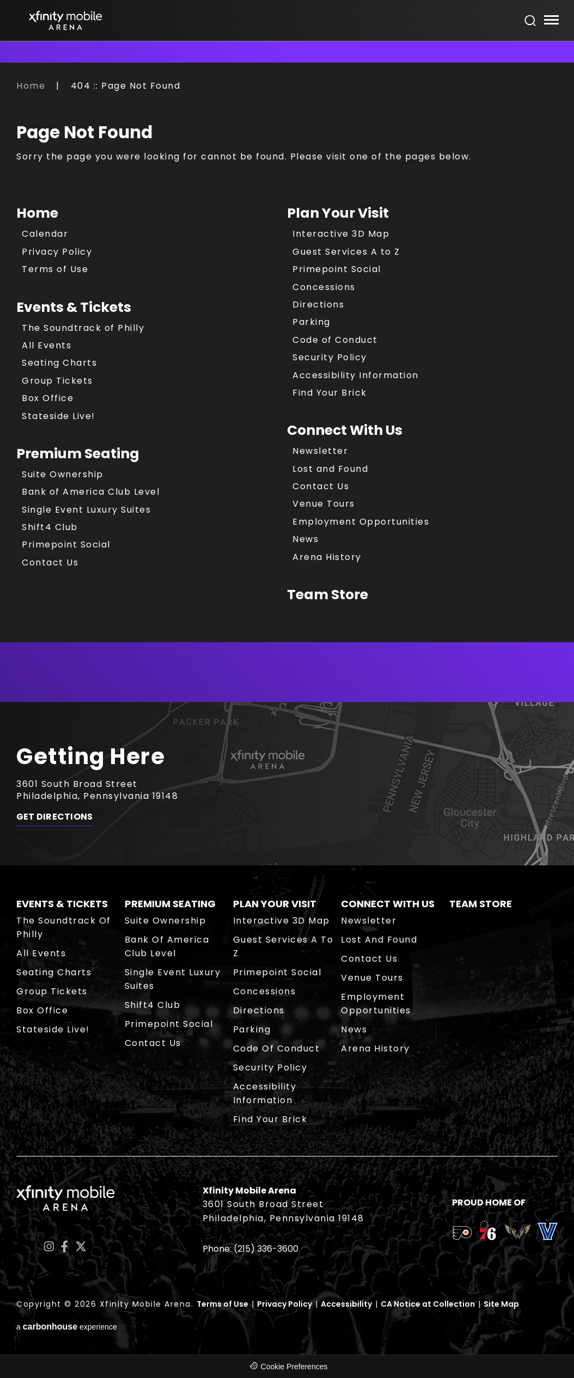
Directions (318, 304)
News (305, 539)
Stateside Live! (58, 416)
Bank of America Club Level (91, 491)
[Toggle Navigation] (551, 21)
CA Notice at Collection (428, 1304)
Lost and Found (330, 469)
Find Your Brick (329, 392)
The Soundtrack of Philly (83, 328)
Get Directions (54, 817)
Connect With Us (344, 430)
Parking (311, 322)
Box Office (48, 398)
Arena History (327, 557)
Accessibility (346, 1304)
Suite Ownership (62, 474)
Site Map (501, 1304)
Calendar (45, 233)
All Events (46, 345)
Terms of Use (55, 269)
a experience (66, 1326)
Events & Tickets (73, 307)
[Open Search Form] (530, 21)
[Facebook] (64, 1246)
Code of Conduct (335, 340)
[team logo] (462, 1235)
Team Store (327, 594)
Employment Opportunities (360, 521)
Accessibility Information (355, 375)
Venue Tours (323, 503)
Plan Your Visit (338, 213)
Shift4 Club (50, 527)
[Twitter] (81, 1246)
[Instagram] (49, 1246)
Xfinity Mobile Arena (65, 20)
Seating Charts (59, 362)
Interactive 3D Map (340, 233)
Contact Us (50, 562)
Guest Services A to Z (346, 251)
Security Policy (329, 357)
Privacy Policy (57, 251)
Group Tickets (57, 380)
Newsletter (320, 451)
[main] (287, 390)
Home (30, 85)
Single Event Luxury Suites (86, 509)
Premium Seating (77, 453)
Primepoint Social (66, 544)
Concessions (324, 287)
